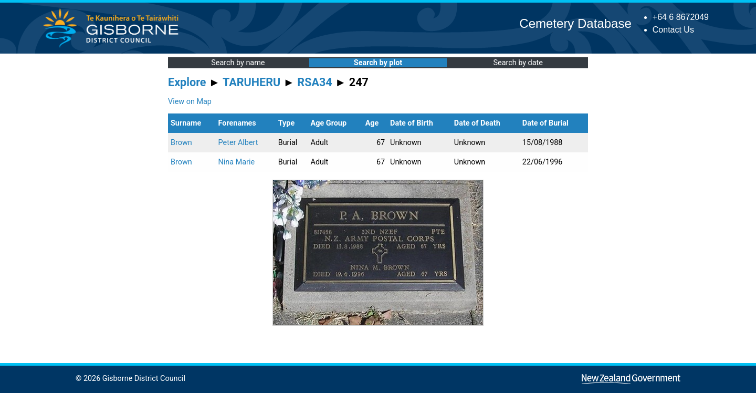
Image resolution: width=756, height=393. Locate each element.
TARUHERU (251, 82)
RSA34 (314, 82)
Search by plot (378, 62)
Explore (187, 82)
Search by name (238, 62)
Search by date (517, 62)
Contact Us (673, 29)
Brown (181, 142)
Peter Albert (238, 142)
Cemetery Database (575, 23)
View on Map (190, 101)
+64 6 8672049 (681, 17)
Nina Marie (236, 162)
